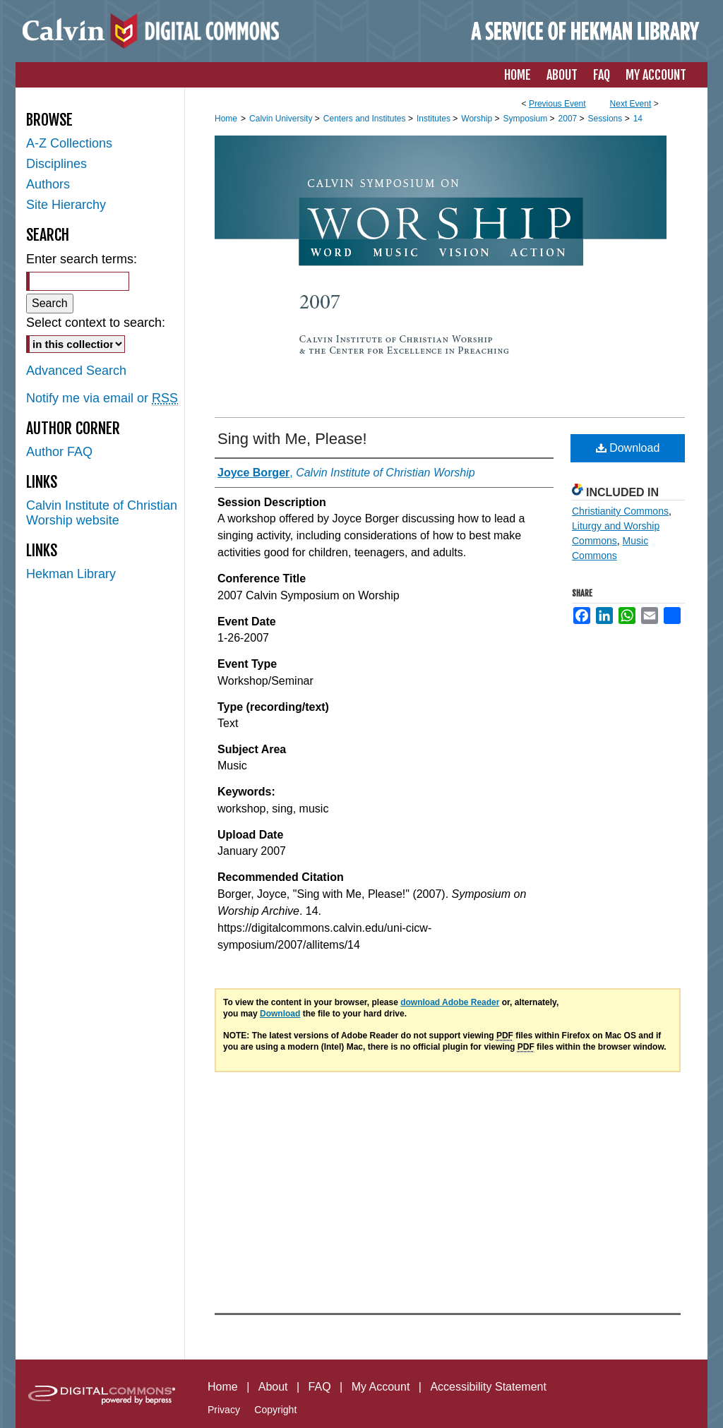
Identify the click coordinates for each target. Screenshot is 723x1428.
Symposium (526, 119)
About (273, 1387)
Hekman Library (71, 574)
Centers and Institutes (365, 119)
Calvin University (282, 119)
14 (638, 119)
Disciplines (56, 164)
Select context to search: (95, 323)
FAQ (320, 1387)
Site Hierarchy (66, 205)
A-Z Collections (69, 143)
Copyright (275, 1409)
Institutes (435, 119)
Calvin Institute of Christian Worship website (101, 512)
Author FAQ (59, 452)
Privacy (224, 1409)
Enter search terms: (81, 259)
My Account (381, 1387)
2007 (569, 119)
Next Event (631, 104)
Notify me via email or (102, 398)
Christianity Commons (620, 511)
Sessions (606, 119)
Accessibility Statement (488, 1387)
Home (226, 119)
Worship (477, 119)
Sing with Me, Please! (292, 439)
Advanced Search (76, 371)
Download (628, 448)
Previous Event (557, 104)
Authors (48, 184)
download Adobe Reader (449, 1002)
